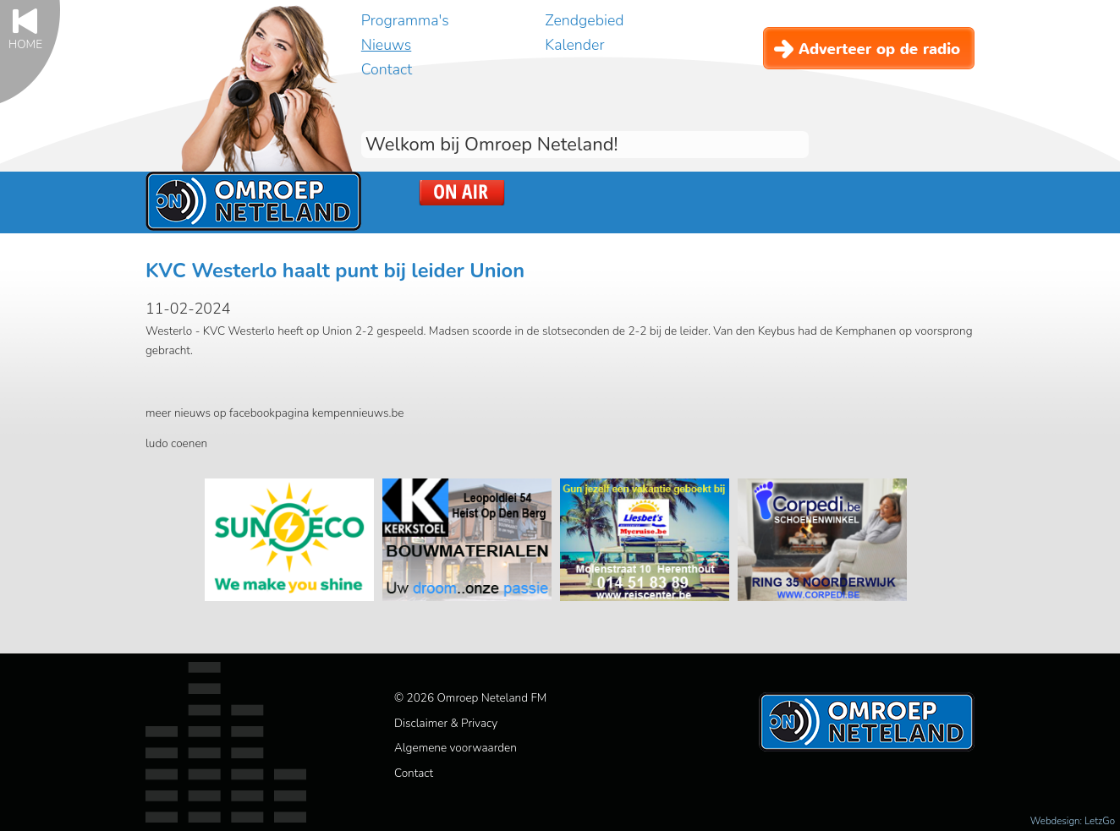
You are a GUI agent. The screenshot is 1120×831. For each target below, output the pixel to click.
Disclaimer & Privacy (445, 723)
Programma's (405, 20)
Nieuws (386, 45)
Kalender (574, 45)
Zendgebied (584, 20)
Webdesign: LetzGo (1072, 821)
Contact (386, 69)
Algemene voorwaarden (455, 748)
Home (25, 43)
